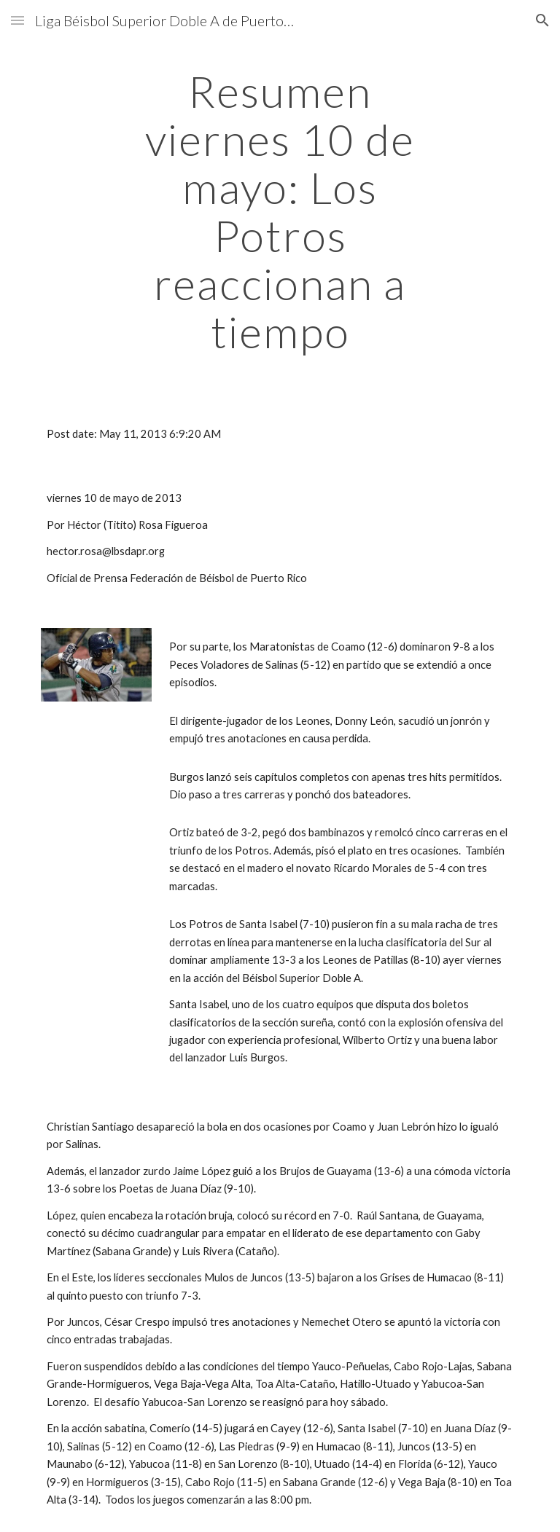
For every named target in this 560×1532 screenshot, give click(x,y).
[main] (279, 211)
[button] (17, 20)
